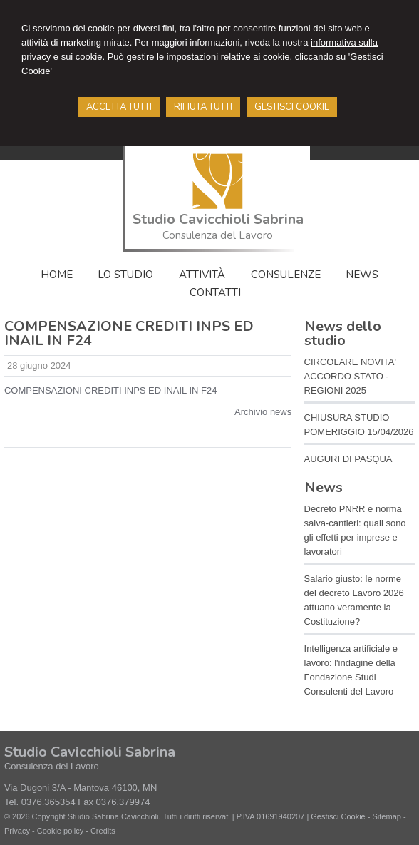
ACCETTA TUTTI (119, 107)
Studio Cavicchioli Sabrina (218, 219)
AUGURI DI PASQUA (348, 459)
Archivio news (262, 411)
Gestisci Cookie (338, 816)
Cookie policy (60, 830)
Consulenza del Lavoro (217, 235)
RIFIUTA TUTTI (203, 107)
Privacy (17, 830)
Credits (102, 830)
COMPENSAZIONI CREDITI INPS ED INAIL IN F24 (110, 390)
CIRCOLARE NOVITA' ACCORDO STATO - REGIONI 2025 (350, 376)
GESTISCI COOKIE (291, 107)
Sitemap (387, 816)
